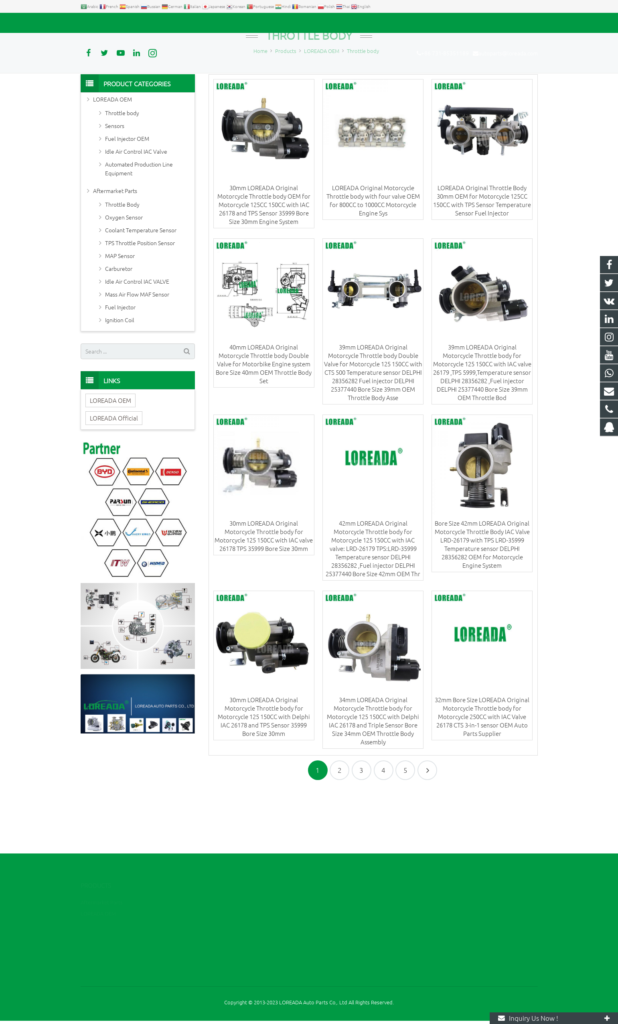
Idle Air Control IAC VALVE (137, 339)
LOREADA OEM (112, 157)
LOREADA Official (114, 475)
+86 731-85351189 (109, 23)
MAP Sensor (120, 313)
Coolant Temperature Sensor (140, 288)
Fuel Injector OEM (127, 196)
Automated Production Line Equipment (139, 226)
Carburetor (118, 326)
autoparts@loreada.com (172, 23)
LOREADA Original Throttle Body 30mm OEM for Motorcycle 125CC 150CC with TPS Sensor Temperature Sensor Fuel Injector (482, 258)
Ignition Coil (119, 378)
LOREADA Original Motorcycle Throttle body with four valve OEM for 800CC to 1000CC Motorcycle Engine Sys (373, 258)
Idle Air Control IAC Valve (136, 209)
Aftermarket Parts (115, 248)
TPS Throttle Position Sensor (140, 301)
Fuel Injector (120, 365)
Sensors (114, 183)
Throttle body (309, 93)
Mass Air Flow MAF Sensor (137, 352)
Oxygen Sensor (124, 275)
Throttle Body (122, 262)
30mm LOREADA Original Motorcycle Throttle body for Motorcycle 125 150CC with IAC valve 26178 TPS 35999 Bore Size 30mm (264, 594)
